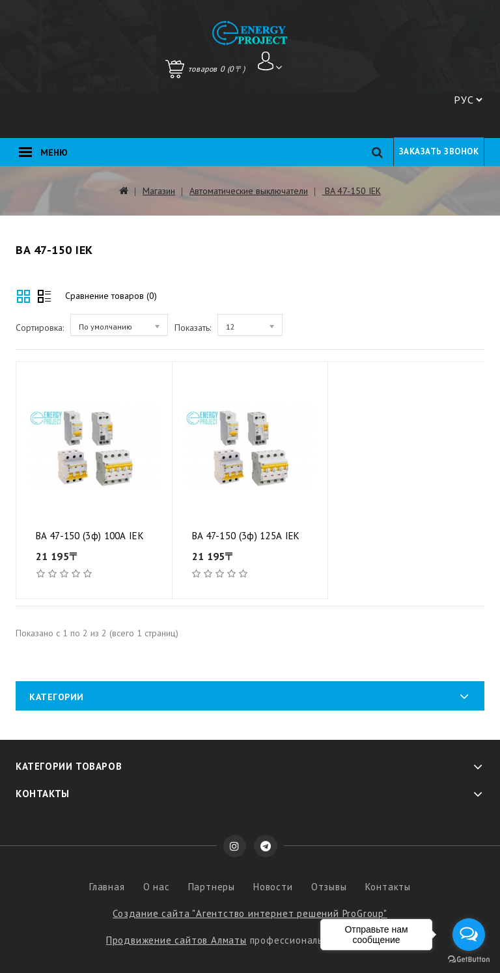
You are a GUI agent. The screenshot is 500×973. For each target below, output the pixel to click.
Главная (107, 887)
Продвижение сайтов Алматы (176, 940)
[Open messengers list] (468, 934)
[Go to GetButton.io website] (469, 959)
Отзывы (329, 887)
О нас (156, 887)
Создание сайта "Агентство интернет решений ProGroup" (250, 913)
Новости (273, 887)
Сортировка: (40, 327)
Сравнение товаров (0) (111, 296)
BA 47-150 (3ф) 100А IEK (90, 535)
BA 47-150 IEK (351, 191)
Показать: (192, 327)
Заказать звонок (439, 151)
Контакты (388, 887)
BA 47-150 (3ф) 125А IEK (246, 535)
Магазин (159, 191)
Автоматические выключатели (248, 191)
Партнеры (211, 887)
